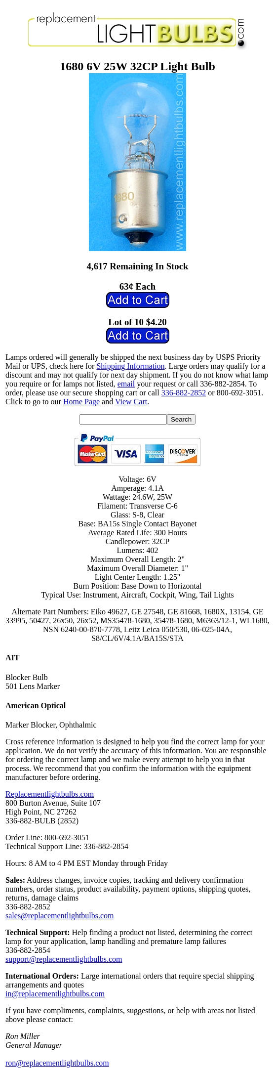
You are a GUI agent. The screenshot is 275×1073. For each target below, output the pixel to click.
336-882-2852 (183, 392)
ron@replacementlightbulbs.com (57, 1063)
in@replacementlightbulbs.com (55, 993)
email (126, 384)
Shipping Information (130, 366)
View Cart (131, 401)
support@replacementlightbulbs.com (63, 959)
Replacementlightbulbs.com (49, 794)
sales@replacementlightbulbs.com (59, 915)
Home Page (81, 401)
